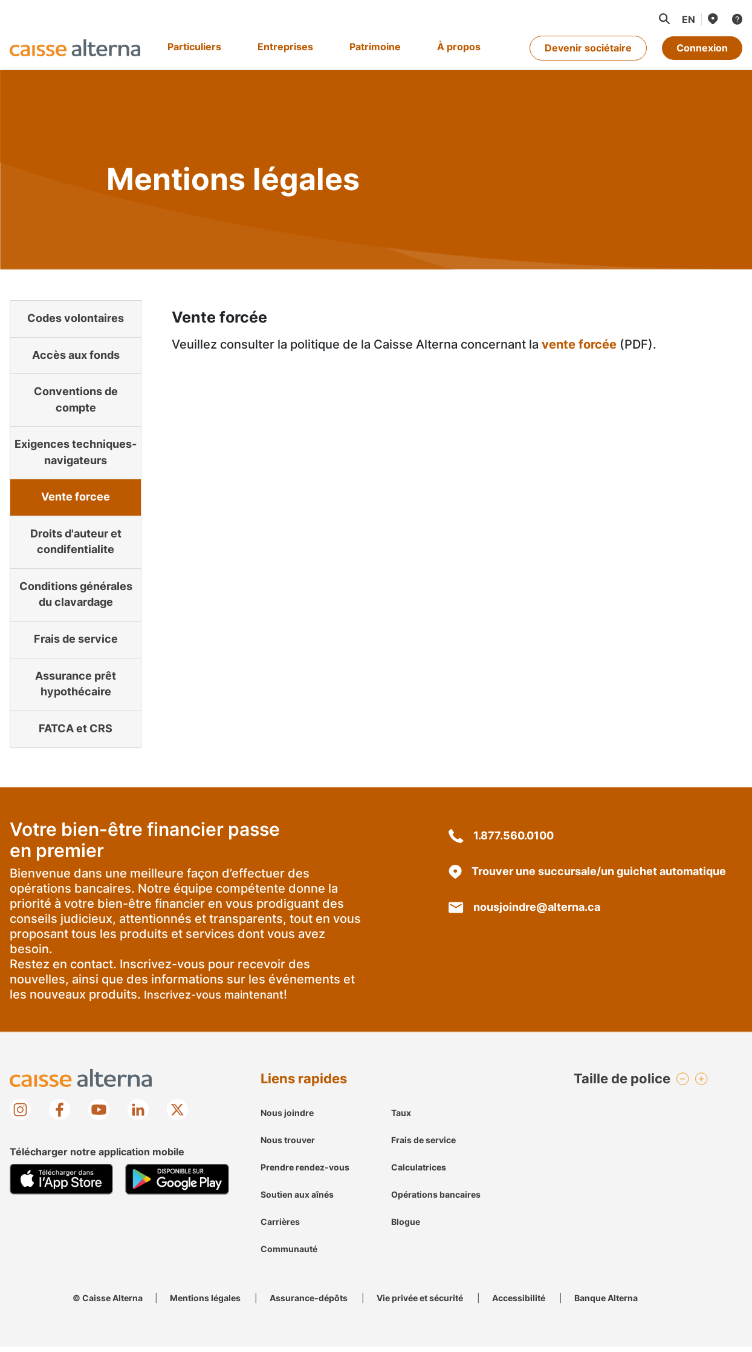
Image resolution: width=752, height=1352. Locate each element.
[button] (664, 18)
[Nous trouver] (712, 18)
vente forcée (579, 344)
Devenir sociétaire (588, 48)
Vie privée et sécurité (420, 1303)
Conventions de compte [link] (75, 396)
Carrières (280, 1227)
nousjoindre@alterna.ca (524, 912)
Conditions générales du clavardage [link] (75, 592)
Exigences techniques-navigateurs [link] (76, 443)
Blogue (405, 1227)
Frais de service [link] (76, 639)
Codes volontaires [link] (75, 319)
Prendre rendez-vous (305, 1172)
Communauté (289, 1254)
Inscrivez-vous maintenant (214, 1000)
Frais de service (423, 1145)
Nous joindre (287, 1118)
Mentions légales (205, 1303)
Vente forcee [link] (75, 490)
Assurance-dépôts (309, 1303)
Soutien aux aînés (297, 1200)
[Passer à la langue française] (688, 19)
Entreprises (285, 47)
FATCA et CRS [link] (75, 733)
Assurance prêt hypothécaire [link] (75, 686)
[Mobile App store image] (61, 1185)
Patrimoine (375, 47)
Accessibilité (518, 1303)
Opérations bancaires (436, 1200)
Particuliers (194, 47)
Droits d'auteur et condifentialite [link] (76, 537)
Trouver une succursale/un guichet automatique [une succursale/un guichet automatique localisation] (587, 876)
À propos (459, 47)
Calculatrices (418, 1172)
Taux (401, 1118)
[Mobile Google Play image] (177, 1185)
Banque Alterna (606, 1303)
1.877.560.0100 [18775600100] (501, 841)
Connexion (702, 48)
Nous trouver (288, 1145)
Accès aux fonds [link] (76, 358)
